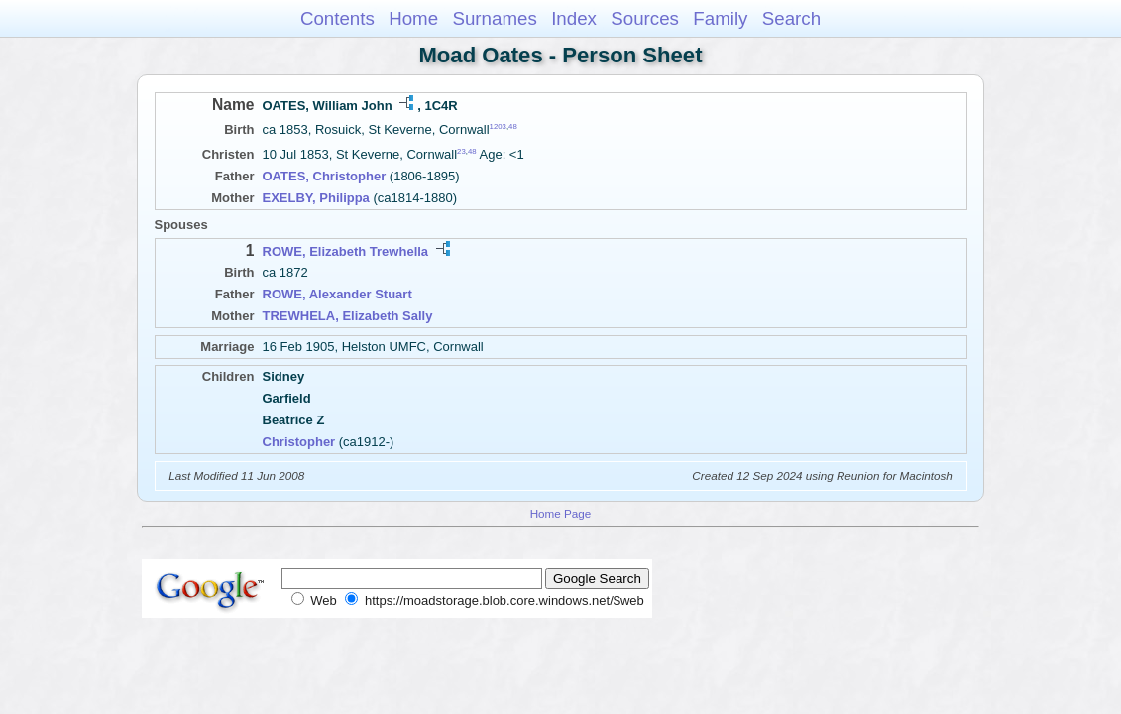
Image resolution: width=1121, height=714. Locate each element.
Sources (645, 18)
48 (512, 126)
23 (461, 151)
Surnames (494, 18)
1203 (498, 126)
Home (413, 18)
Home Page (561, 513)
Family (720, 18)
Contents (337, 18)
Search (791, 18)
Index (574, 18)
